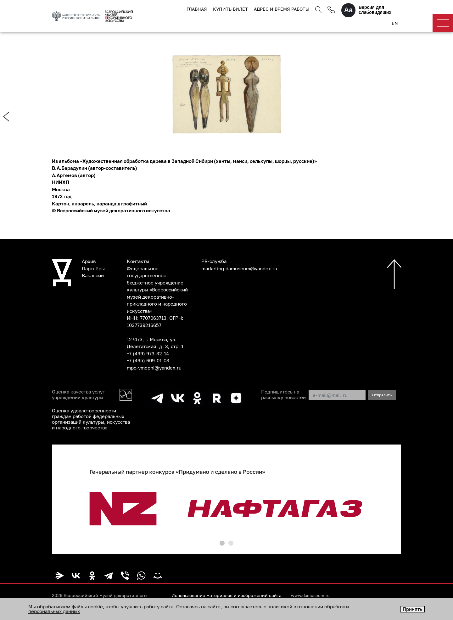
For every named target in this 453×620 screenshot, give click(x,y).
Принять (412, 609)
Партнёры (93, 268)
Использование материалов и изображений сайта (226, 595)
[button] (222, 543)
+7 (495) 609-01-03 (148, 360)
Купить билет (230, 9)
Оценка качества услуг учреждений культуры (78, 394)
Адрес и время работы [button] (281, 9)
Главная (197, 9)
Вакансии (93, 275)
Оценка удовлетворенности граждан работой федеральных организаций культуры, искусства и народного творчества (91, 419)
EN (395, 23)
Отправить (382, 395)
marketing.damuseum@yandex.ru (239, 268)
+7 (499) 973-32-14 (148, 353)
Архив (89, 261)
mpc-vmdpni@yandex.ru (154, 367)
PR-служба (213, 261)
